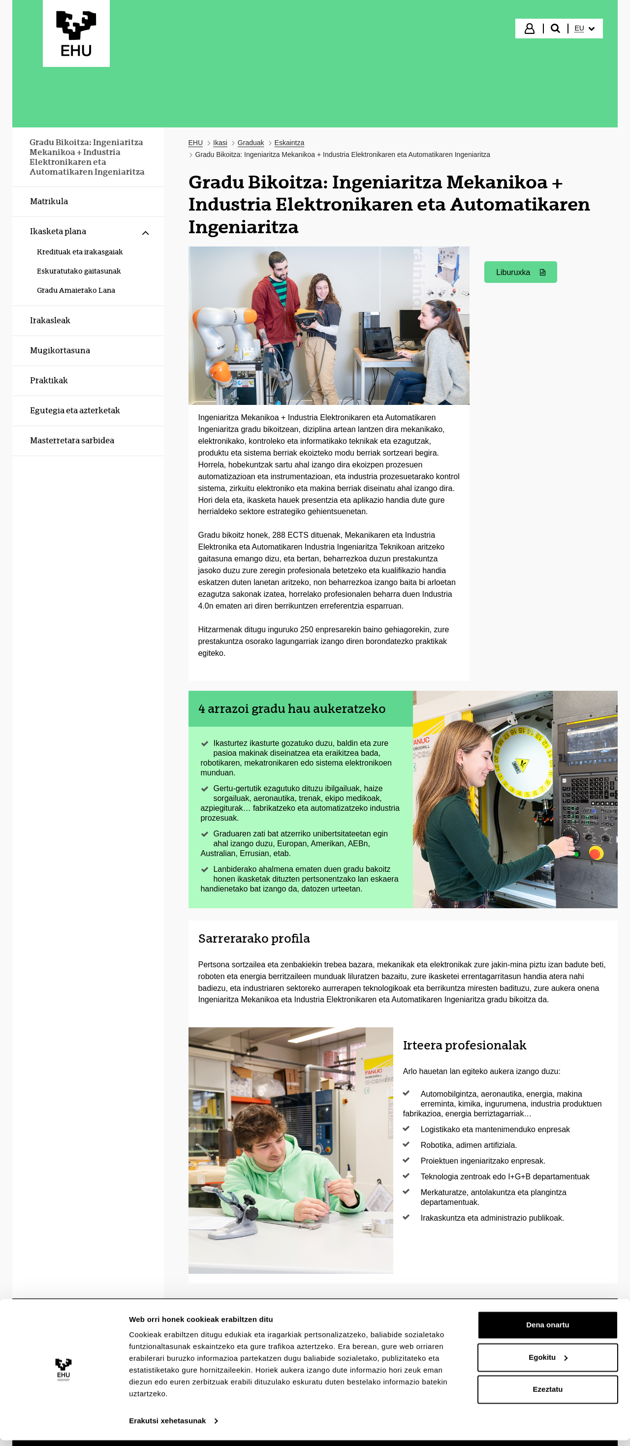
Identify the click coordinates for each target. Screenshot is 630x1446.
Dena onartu (547, 1330)
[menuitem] (585, 28)
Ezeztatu (548, 1395)
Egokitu (548, 1362)
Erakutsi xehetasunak (167, 1426)
